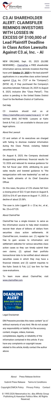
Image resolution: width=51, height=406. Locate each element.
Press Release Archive (29, 376)
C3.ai (13, 80)
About (14, 376)
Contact (46, 387)
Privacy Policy (33, 387)
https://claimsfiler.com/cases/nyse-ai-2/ (22, 115)
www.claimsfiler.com (13, 280)
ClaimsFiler (22, 65)
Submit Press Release (14, 382)
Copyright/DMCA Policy (12, 387)
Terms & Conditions (37, 382)
